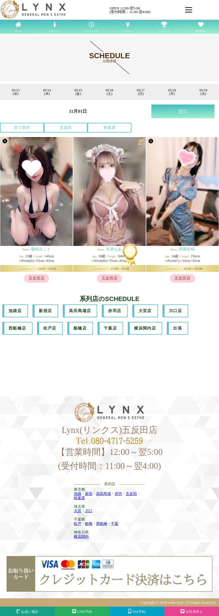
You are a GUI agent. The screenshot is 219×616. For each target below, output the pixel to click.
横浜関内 (81, 536)
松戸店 (49, 328)
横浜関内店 (145, 328)
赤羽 (118, 493)
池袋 (77, 493)
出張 (177, 328)
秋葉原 (109, 127)
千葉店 (110, 328)
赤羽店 (114, 311)
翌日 (183, 111)
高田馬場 (103, 493)
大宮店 (145, 311)
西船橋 (101, 523)
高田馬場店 (80, 311)
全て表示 (22, 127)
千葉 (114, 523)
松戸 (77, 523)
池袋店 (15, 311)
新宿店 (45, 311)
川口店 (175, 311)
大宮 (77, 511)
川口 (88, 511)
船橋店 (80, 328)
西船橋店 (17, 328)
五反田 (66, 127)
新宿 (88, 493)
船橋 (88, 523)
